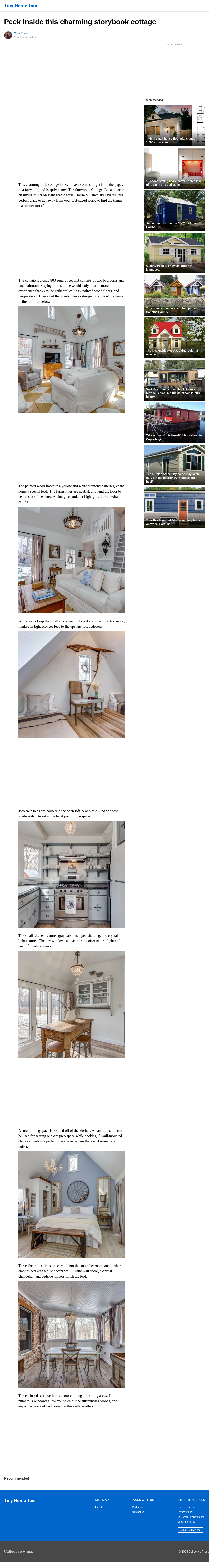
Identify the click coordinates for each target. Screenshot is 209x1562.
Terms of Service (187, 1507)
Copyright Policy (186, 1521)
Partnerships (139, 1507)
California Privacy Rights (191, 1517)
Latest (98, 1507)
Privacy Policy (185, 1512)
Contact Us (138, 1512)
